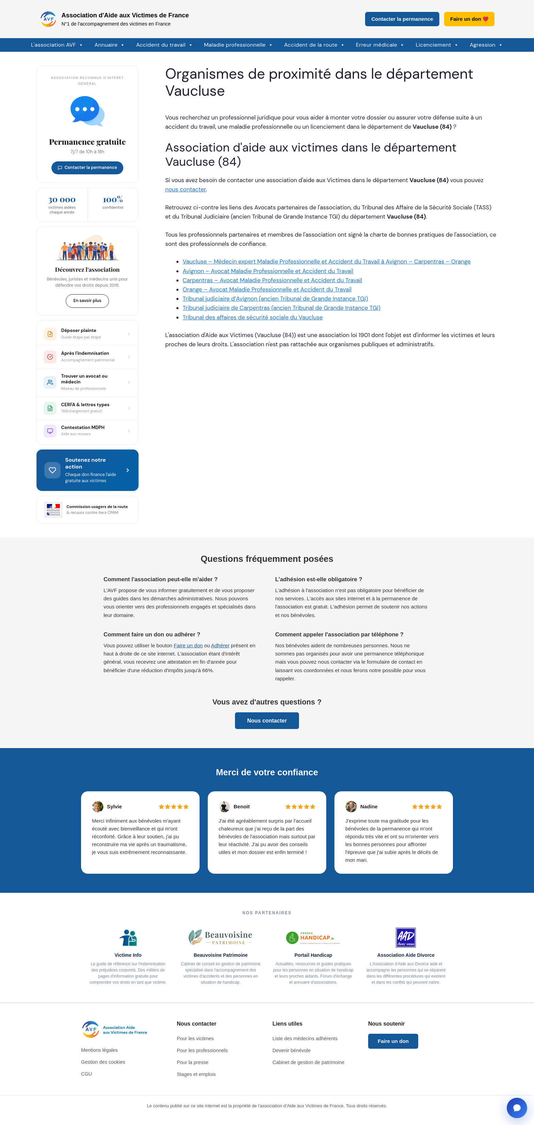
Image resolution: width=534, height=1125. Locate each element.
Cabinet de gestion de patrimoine (308, 1062)
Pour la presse (192, 1062)
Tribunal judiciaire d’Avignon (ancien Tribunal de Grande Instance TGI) (275, 298)
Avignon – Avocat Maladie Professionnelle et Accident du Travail (268, 271)
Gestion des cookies (103, 1062)
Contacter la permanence (402, 19)
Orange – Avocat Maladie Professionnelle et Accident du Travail (267, 289)
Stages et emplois (196, 1074)
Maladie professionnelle (238, 45)
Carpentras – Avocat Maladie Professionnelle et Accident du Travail (272, 280)
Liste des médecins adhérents (304, 1038)
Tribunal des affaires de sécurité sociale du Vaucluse (253, 317)
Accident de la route (314, 45)
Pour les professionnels (202, 1050)
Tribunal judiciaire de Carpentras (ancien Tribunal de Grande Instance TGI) (281, 308)
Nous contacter (267, 721)
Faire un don (469, 19)
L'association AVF (57, 45)
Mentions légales (99, 1050)
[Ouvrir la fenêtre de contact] (517, 1108)
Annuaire (110, 45)
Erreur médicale (380, 45)
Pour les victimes (195, 1038)
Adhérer (220, 645)
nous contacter (185, 189)
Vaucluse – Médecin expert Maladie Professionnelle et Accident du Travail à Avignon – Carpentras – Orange (327, 261)
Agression (486, 45)
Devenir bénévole (291, 1050)
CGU (86, 1074)
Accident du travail (164, 45)
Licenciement (437, 45)
